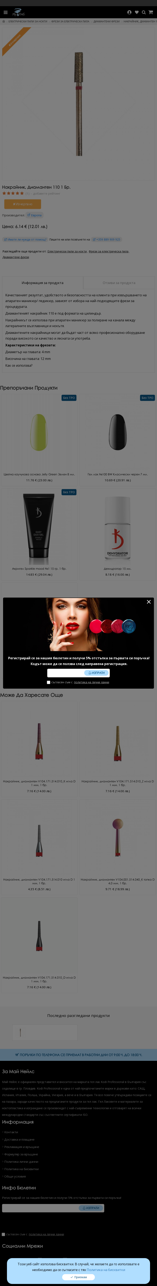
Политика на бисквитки (106, 1270)
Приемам (80, 1277)
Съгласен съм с (78, 682)
